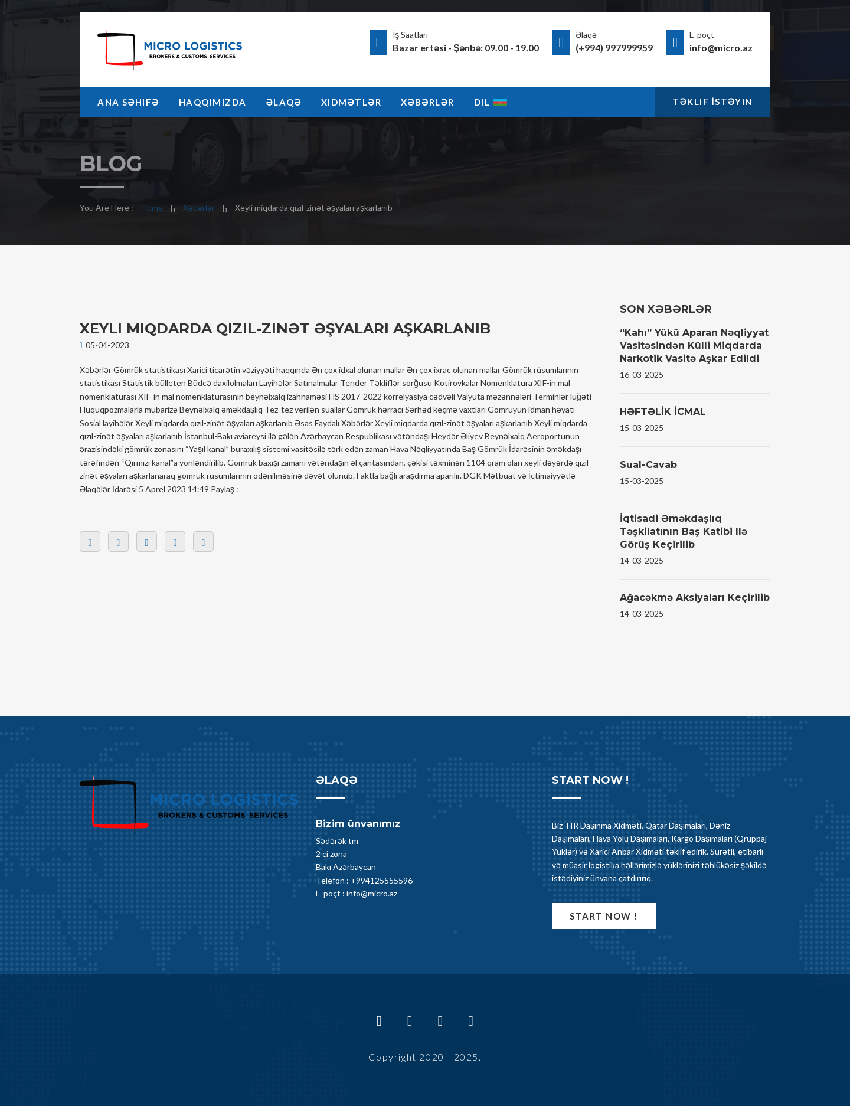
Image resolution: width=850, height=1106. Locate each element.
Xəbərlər (428, 102)
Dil (491, 102)
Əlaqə (284, 102)
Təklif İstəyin (712, 101)
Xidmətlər (351, 102)
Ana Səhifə (128, 102)
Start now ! (604, 916)
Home (152, 207)
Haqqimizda (213, 102)
